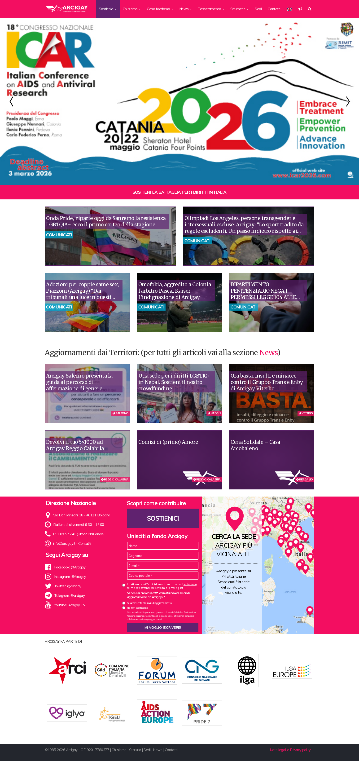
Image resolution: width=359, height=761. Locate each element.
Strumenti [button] (239, 9)
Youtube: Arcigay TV (69, 605)
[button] (300, 9)
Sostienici (163, 518)
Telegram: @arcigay (69, 595)
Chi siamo (119, 750)
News (268, 352)
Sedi (258, 9)
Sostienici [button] (108, 9)
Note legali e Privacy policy (290, 750)
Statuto (135, 750)
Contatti (274, 9)
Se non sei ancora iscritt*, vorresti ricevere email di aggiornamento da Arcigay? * (158, 595)
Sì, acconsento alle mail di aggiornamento (149, 603)
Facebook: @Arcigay (70, 567)
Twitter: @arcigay (67, 586)
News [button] (185, 9)
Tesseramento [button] (211, 9)
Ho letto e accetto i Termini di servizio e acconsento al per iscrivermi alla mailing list (162, 586)
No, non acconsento (137, 607)
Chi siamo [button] (132, 9)
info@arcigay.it (64, 543)
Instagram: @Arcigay (70, 576)
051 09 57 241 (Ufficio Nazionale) (79, 534)
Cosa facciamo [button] (160, 9)
